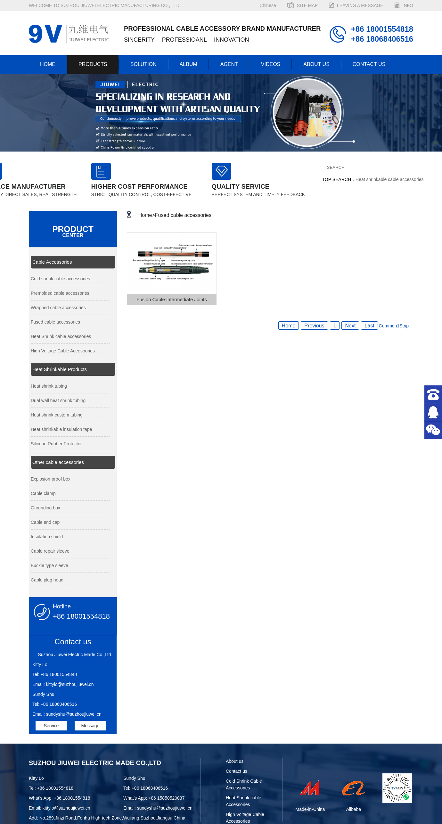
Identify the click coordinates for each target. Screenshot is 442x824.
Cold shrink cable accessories (60, 278)
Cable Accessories (52, 262)
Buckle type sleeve (49, 565)
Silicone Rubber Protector (56, 443)
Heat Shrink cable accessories (61, 336)
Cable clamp (43, 493)
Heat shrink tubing (49, 386)
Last (369, 325)
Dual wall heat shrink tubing (58, 400)
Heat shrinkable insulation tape (61, 429)
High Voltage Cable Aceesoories (63, 350)
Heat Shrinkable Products (59, 369)
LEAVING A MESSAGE (360, 5)
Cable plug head (47, 579)
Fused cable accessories (55, 322)
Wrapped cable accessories (58, 307)
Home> (146, 215)
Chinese (267, 5)
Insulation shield (47, 536)
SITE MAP (307, 5)
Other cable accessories (58, 462)
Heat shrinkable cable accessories (389, 179)
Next (350, 325)
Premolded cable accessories (60, 293)
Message (90, 725)
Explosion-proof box (50, 479)
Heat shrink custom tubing (57, 414)
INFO (408, 5)
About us (234, 761)
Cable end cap (45, 522)
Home (289, 325)
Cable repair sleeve (50, 551)
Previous (314, 325)
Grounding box (45, 507)
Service (51, 725)
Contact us (236, 771)
